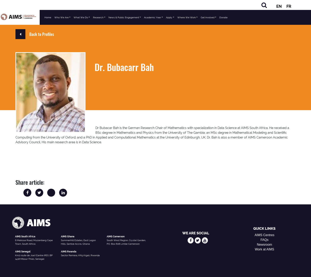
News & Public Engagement (123, 17)
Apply (169, 17)
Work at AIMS (264, 249)
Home (47, 17)
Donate (223, 17)
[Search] (264, 5)
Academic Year (152, 17)
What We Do (81, 17)
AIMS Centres (265, 235)
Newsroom (264, 244)
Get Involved (207, 17)
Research (98, 17)
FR (288, 6)
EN (279, 6)
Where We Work (186, 17)
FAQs (264, 239)
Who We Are (61, 17)
